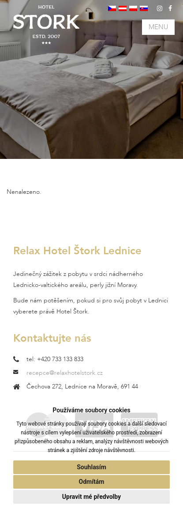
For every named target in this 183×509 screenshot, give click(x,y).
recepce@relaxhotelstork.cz (64, 373)
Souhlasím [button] (91, 467)
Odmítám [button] (92, 481)
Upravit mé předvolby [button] (91, 496)
